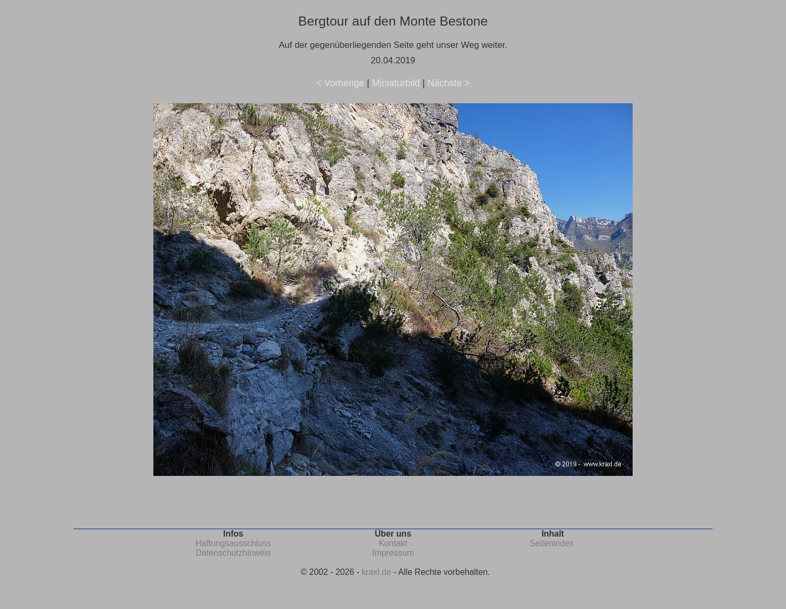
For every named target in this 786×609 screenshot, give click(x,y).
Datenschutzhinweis (233, 552)
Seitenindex (551, 543)
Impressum (393, 552)
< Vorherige (340, 83)
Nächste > (449, 83)
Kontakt (393, 543)
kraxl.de (376, 572)
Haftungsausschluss (233, 543)
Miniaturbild (396, 83)
